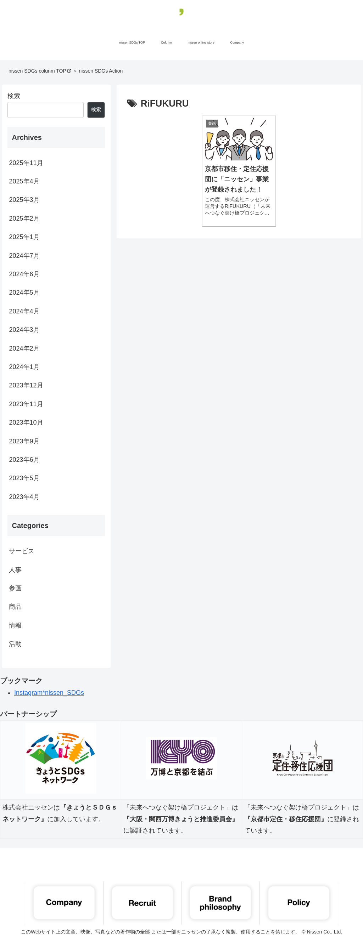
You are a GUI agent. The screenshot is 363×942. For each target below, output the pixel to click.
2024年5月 (24, 292)
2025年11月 (26, 162)
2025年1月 (24, 236)
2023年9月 (24, 441)
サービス (21, 551)
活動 (15, 643)
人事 (15, 569)
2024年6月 (24, 274)
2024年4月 (24, 311)
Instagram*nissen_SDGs (49, 692)
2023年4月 (24, 496)
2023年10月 (26, 422)
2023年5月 (24, 478)
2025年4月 (24, 181)
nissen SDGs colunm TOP (39, 71)
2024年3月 (24, 329)
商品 (15, 606)
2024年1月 (24, 366)
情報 (15, 625)
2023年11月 (26, 404)
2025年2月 (24, 218)
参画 (15, 588)
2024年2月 (24, 348)
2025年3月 (24, 199)
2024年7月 (24, 255)
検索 (13, 96)
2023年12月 (26, 385)
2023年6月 (24, 459)
